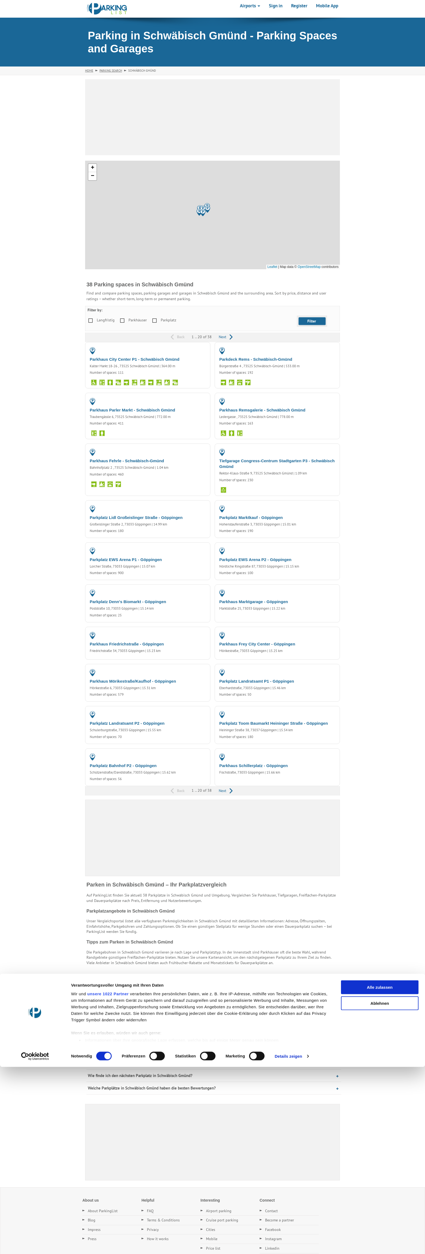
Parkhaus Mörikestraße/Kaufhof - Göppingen (133, 681)
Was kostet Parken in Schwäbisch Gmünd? (124, 1050)
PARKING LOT (193, 509)
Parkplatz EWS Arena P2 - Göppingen (255, 559)
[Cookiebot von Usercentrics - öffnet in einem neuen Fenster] (35, 1243)
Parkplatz (168, 320)
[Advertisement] (212, 117)
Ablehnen (380, 1190)
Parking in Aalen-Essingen (238, 989)
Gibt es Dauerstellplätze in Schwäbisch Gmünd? (129, 1063)
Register (299, 6)
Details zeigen (288, 1243)
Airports (250, 6)
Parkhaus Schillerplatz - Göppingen (253, 765)
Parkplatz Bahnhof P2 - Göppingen (123, 765)
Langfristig (106, 320)
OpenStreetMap (309, 267)
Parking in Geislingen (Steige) (185, 999)
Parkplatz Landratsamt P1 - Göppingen (256, 681)
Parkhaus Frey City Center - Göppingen (257, 644)
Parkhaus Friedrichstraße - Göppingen (127, 644)
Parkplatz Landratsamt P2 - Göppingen (127, 723)
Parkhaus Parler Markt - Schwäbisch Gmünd (132, 410)
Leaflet (272, 267)
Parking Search (110, 70)
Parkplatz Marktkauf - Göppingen (251, 517)
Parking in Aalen (102, 999)
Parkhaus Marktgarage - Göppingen (253, 601)
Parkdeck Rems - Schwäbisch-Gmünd (255, 359)
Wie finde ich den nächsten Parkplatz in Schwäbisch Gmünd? (140, 1075)
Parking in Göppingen (159, 989)
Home (89, 70)
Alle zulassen (379, 1174)
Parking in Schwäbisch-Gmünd (112, 989)
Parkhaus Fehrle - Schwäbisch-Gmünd (127, 460)
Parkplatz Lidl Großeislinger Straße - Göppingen (136, 517)
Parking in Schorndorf (138, 999)
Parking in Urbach (197, 989)
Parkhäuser (137, 320)
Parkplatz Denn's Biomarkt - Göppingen (128, 601)
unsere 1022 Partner (108, 1181)
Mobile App (327, 6)
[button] (203, 212)
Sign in (275, 6)
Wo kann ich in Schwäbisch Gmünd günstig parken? (132, 1038)
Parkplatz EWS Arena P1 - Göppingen (126, 559)
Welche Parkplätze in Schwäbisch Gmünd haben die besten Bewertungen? (152, 1088)
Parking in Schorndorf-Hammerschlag (294, 989)
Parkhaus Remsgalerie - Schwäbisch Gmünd (262, 410)
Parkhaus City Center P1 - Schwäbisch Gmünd (134, 359)
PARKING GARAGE (190, 350)
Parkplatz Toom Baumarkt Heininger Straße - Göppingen (273, 723)
